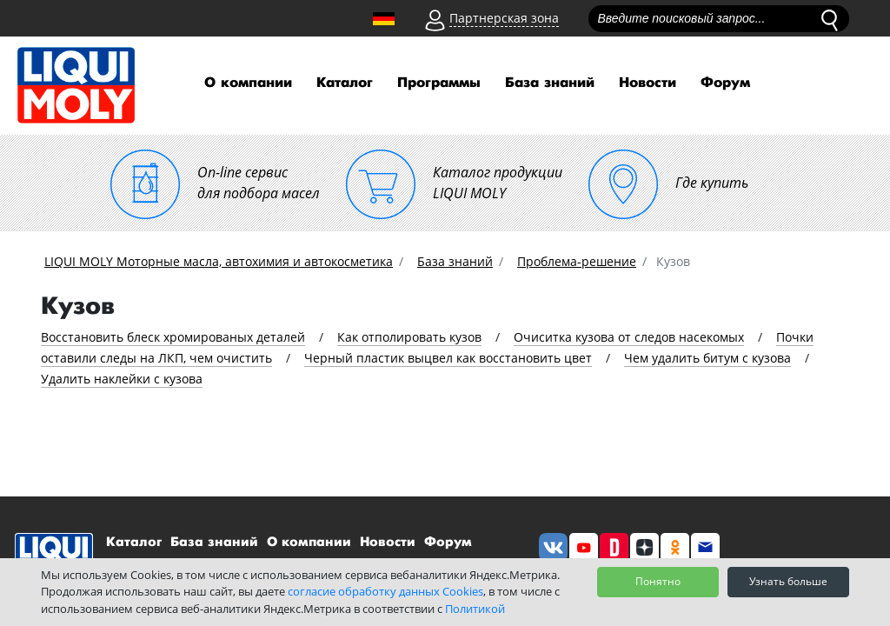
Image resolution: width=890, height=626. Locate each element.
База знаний (549, 83)
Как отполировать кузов (409, 337)
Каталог (344, 83)
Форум (725, 83)
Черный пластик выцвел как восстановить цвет (448, 358)
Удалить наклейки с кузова (122, 378)
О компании (248, 83)
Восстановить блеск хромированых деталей (173, 337)
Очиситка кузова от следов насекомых (629, 337)
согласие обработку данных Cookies (385, 591)
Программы (439, 83)
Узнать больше (788, 581)
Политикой (475, 608)
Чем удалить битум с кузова (707, 358)
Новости (647, 83)
